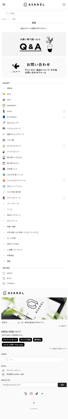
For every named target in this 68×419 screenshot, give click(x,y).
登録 (62, 385)
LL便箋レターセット (15, 250)
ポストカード (12, 221)
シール (9, 209)
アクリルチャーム (13, 198)
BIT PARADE (12, 117)
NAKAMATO (11, 106)
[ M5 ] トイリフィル (14, 186)
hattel (9, 111)
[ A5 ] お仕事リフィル (15, 175)
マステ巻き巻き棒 (14, 192)
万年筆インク (12, 169)
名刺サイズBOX (13, 244)
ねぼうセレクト (13, 123)
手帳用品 (10, 255)
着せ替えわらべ (13, 163)
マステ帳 (10, 140)
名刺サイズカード (14, 215)
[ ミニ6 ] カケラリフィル (16, 180)
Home (4, 19)
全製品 (9, 88)
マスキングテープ (13, 129)
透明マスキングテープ (15, 134)
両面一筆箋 (11, 227)
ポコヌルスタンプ (14, 146)
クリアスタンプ (13, 152)
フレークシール (13, 204)
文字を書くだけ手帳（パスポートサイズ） (23, 232)
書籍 (9, 261)
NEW (9, 94)
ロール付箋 (11, 238)
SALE (9, 100)
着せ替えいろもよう (14, 157)
